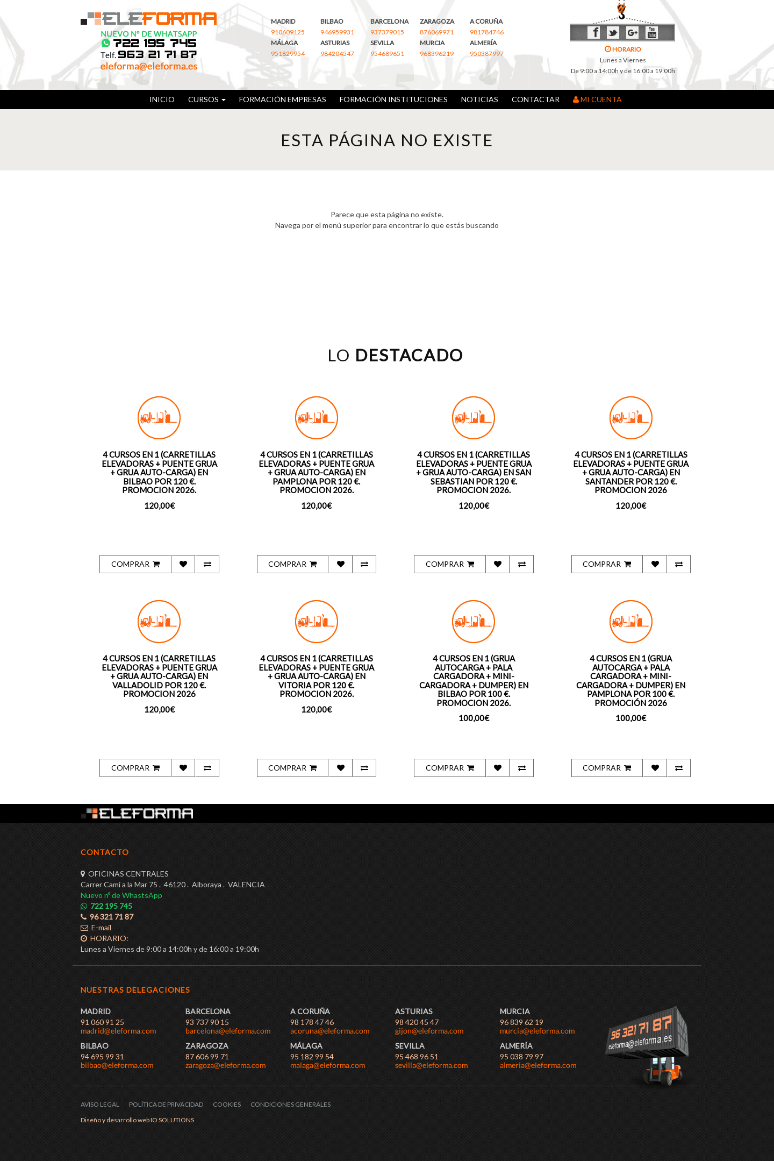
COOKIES (227, 1104)
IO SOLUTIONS (172, 1120)
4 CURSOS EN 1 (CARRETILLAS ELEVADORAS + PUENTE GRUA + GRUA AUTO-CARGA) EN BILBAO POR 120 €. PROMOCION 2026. (159, 472)
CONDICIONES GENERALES (290, 1104)
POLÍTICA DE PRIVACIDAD (166, 1104)
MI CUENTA (597, 99)
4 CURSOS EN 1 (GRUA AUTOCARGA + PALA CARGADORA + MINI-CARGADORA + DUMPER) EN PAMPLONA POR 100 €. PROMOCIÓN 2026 (630, 680)
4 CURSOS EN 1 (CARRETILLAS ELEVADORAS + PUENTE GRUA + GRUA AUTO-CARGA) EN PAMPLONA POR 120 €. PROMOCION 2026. (316, 472)
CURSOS (207, 99)
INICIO (162, 99)
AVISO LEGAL (100, 1104)
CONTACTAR (535, 99)
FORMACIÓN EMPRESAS (282, 99)
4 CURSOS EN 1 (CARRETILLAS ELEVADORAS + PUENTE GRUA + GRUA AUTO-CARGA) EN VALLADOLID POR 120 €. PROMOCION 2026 (159, 676)
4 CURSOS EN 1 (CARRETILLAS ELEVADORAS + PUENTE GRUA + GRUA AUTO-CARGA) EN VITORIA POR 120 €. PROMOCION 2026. (316, 676)
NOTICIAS (479, 99)
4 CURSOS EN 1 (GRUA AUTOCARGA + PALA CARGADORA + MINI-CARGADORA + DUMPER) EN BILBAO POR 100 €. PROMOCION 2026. (473, 680)
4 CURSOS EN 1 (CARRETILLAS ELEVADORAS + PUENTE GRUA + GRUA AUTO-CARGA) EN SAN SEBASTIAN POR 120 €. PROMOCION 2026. (474, 472)
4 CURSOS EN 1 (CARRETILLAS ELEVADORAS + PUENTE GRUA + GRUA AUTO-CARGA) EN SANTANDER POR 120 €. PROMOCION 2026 (631, 472)
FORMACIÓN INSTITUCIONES (393, 99)
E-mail (96, 927)
